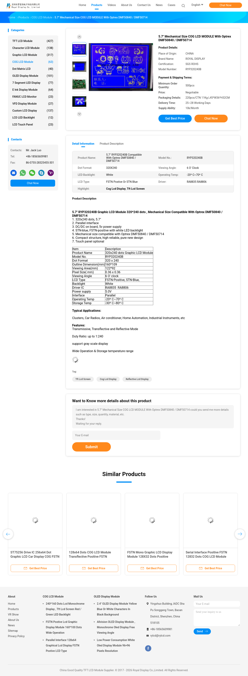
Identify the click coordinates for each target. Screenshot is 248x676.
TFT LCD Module (32, 41)
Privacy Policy (16, 636)
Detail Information (83, 143)
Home (11, 603)
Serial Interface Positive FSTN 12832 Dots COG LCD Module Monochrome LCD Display (206, 557)
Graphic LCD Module (32, 55)
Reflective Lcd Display (137, 379)
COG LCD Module (32, 62)
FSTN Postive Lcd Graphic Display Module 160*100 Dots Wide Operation (64, 627)
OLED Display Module (32, 76)
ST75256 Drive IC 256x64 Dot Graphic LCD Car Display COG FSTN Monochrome (34, 557)
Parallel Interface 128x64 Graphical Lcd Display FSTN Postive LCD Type (62, 645)
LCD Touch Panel (32, 124)
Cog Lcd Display (108, 379)
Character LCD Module (32, 48)
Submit (91, 447)
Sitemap (13, 630)
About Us (13, 619)
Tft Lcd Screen (83, 379)
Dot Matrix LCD (32, 69)
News (11, 625)
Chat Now (226, 5)
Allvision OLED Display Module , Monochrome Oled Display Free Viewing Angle (116, 627)
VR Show (13, 614)
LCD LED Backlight (32, 117)
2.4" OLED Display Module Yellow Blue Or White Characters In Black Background (117, 609)
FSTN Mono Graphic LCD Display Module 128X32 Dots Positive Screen (149, 557)
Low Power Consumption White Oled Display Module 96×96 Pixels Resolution (116, 645)
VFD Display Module (32, 104)
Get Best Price (175, 118)
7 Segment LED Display (32, 83)
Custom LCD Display (32, 111)
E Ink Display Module (32, 90)
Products (13, 609)
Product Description (111, 143)
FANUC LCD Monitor (32, 97)
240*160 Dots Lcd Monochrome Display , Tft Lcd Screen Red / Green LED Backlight (65, 609)
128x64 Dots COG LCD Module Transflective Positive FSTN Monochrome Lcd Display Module (92, 557)
